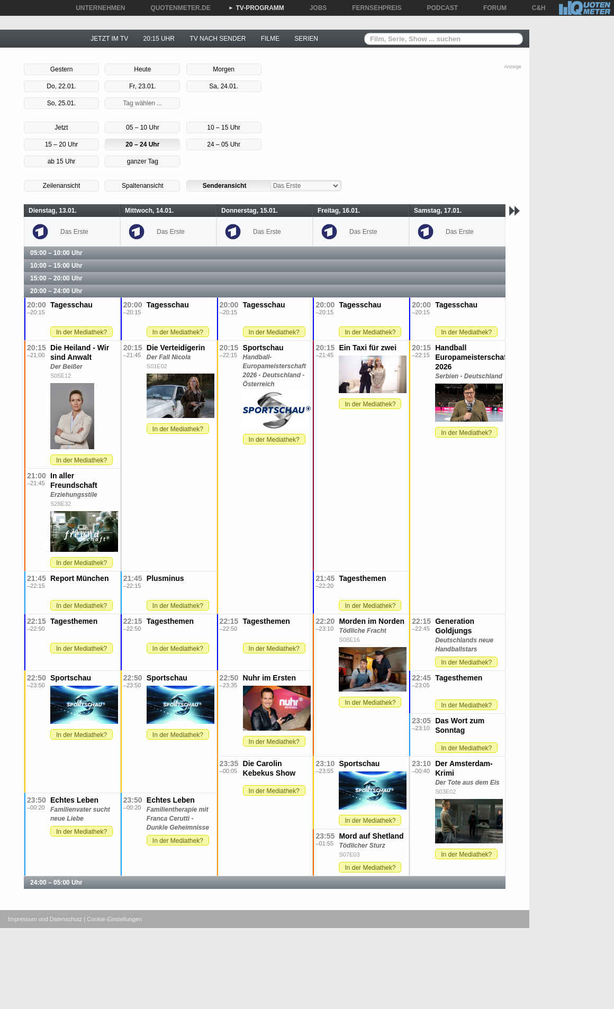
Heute (142, 69)
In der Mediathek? (81, 332)
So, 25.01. (61, 103)
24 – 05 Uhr (223, 144)
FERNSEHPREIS (373, 8)
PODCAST (439, 8)
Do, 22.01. (61, 86)
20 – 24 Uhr (142, 144)
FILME (270, 38)
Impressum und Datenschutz (45, 919)
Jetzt (61, 127)
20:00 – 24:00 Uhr (56, 291)
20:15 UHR (159, 38)
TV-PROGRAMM (256, 8)
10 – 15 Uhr (223, 127)
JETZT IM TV (109, 38)
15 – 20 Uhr (61, 144)
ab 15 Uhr (62, 161)
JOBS (314, 8)
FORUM (491, 8)
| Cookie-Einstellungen (113, 919)
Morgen (223, 69)
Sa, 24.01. (223, 86)
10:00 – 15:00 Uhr (56, 265)
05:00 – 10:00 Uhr (56, 253)
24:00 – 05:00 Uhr (56, 882)
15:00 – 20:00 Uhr (56, 278)
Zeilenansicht (61, 185)
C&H (535, 8)
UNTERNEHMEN (96, 8)
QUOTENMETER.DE (176, 8)
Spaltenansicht (143, 185)
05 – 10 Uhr (142, 127)
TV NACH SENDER (217, 38)
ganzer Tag (142, 161)
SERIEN (306, 38)
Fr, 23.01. (142, 86)
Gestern (61, 69)
